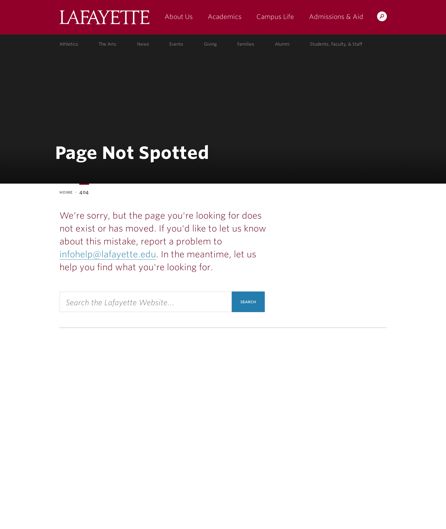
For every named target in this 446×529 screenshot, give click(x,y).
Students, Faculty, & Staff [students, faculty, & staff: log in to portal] (336, 44)
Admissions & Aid (336, 16)
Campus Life (275, 16)
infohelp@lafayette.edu (107, 254)
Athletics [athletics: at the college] (68, 44)
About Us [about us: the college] (179, 16)
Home (66, 192)
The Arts (107, 44)
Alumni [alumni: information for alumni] (282, 44)
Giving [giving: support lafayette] (210, 44)
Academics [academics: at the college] (225, 16)
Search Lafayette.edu (382, 17)
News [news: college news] (143, 44)
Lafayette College (104, 19)
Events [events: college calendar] (176, 44)
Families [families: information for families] (245, 44)
